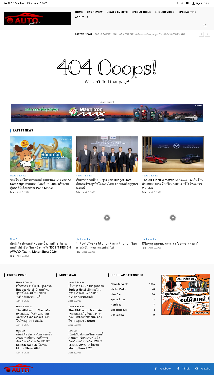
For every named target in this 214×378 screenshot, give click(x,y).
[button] (205, 25)
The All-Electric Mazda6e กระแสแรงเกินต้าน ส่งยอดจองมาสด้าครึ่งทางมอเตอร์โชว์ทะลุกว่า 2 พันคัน (173, 184)
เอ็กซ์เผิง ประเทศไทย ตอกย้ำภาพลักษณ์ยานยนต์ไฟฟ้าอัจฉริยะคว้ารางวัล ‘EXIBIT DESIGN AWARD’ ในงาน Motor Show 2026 (40, 253)
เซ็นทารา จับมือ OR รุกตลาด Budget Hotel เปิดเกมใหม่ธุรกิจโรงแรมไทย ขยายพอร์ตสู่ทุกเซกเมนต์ (106, 184)
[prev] (201, 34)
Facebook (165, 371)
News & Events (18, 175)
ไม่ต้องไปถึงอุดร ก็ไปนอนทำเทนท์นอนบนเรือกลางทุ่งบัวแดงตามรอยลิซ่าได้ (106, 249)
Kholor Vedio (83, 243)
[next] (207, 34)
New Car (14, 243)
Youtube (205, 371)
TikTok (186, 371)
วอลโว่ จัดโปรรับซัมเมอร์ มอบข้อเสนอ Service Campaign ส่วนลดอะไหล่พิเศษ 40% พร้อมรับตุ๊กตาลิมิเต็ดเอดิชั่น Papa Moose (38, 186)
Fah (12, 196)
